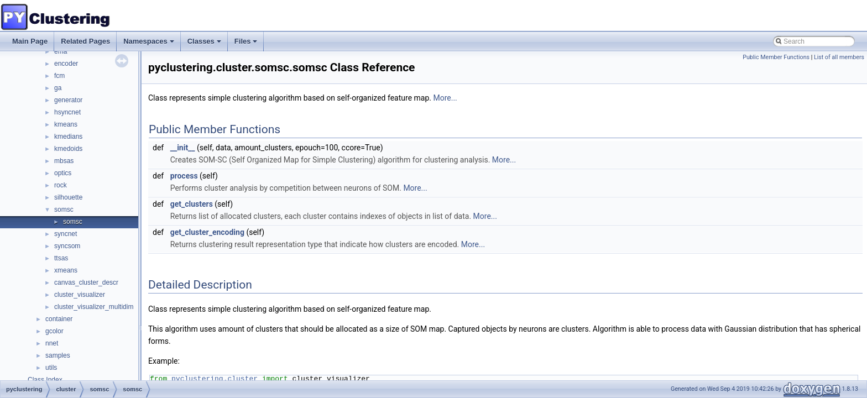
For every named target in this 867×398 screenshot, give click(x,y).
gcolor (54, 331)
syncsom (67, 246)
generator (68, 100)
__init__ (182, 147)
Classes (205, 44)
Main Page (30, 41)
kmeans (65, 124)
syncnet (65, 234)
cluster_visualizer (79, 294)
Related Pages (85, 41)
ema (60, 51)
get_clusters (191, 204)
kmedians (68, 136)
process (184, 175)
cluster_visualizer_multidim (93, 307)
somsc (64, 209)
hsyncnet (67, 112)
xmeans (65, 270)
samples (57, 355)
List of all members (839, 57)
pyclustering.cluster (214, 379)
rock (60, 185)
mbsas (64, 161)
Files (246, 44)
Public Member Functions (776, 57)
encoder (66, 63)
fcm (59, 76)
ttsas (61, 258)
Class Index (45, 380)
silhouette (68, 197)
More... (445, 97)
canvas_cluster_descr (86, 282)
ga (57, 88)
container (58, 319)
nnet (51, 343)
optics (62, 173)
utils (51, 367)
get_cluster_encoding (207, 232)
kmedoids (68, 149)
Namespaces (149, 44)
